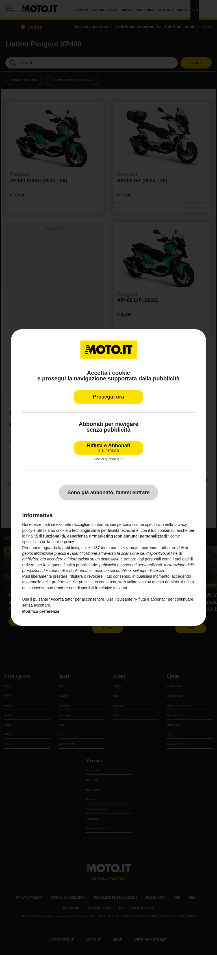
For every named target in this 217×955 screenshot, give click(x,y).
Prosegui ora (108, 397)
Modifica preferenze (40, 611)
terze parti (109, 547)
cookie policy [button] (62, 541)
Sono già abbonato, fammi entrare (108, 492)
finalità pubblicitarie (80, 565)
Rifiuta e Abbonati (108, 448)
